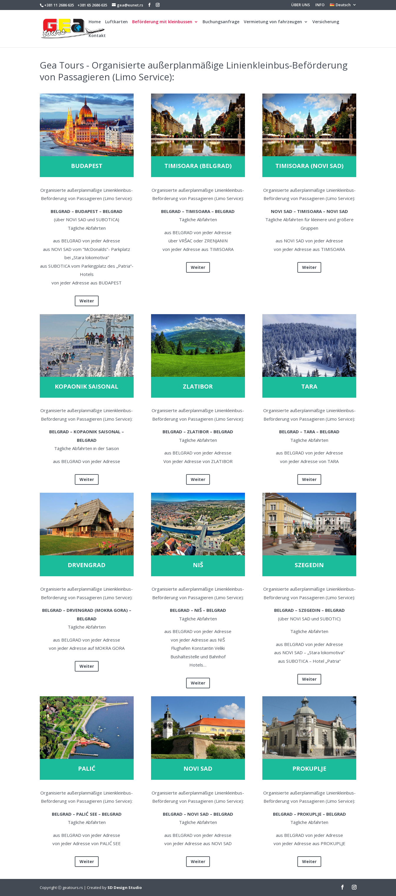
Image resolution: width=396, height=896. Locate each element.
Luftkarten (116, 22)
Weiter (86, 301)
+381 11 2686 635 (59, 5)
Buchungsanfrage (221, 22)
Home (95, 22)
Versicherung (325, 22)
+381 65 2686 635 (92, 5)
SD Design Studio (124, 887)
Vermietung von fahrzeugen (273, 22)
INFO (319, 5)
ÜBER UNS (300, 5)
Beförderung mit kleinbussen (162, 22)
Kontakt (97, 36)
